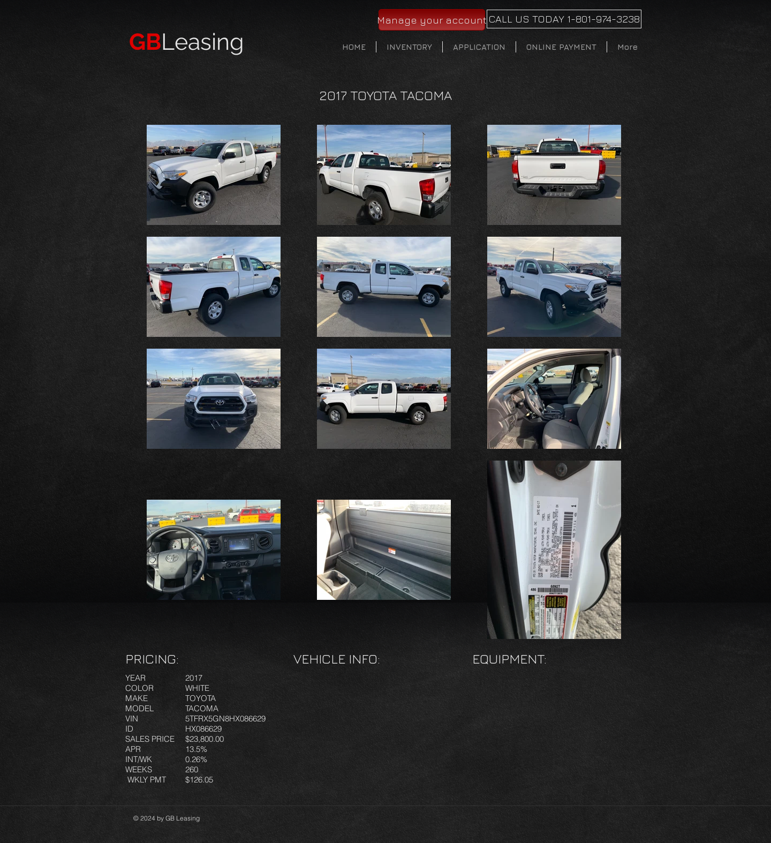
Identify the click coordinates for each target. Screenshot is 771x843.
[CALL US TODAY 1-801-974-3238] (564, 19)
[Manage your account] (432, 20)
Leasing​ (186, 41)
